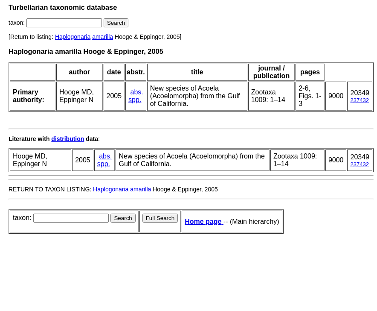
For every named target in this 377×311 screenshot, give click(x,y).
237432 (359, 100)
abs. (136, 92)
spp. (134, 99)
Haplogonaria (72, 36)
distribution (67, 138)
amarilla (102, 36)
